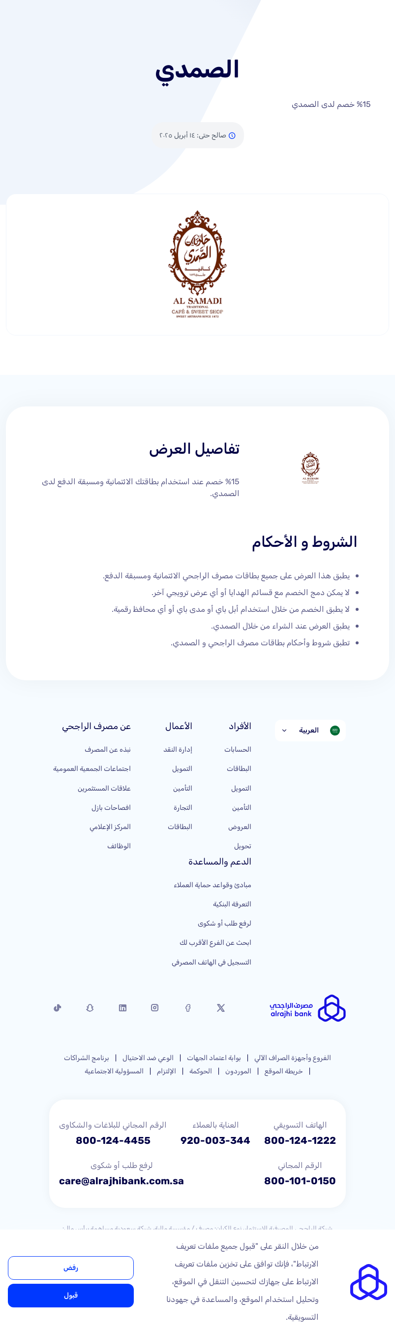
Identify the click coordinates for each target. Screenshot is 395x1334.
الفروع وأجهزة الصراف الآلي (292, 1058)
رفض (70, 1268)
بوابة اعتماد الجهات (214, 1058)
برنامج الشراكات (86, 1058)
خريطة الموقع (284, 1071)
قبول (71, 1295)
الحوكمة (200, 1071)
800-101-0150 (300, 1181)
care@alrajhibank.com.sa (121, 1181)
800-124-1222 (300, 1140)
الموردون (238, 1071)
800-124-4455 (113, 1140)
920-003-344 (215, 1140)
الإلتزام (166, 1071)
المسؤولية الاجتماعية (114, 1071)
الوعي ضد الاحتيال (148, 1058)
